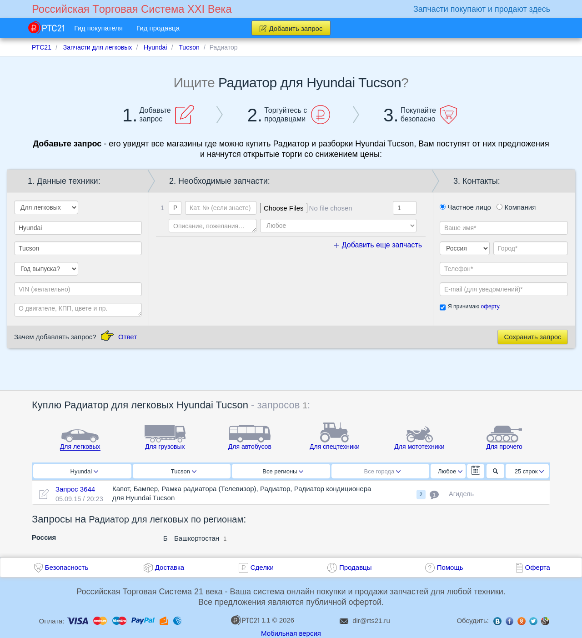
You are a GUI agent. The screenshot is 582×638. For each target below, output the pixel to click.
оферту (490, 306)
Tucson (183, 471)
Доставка (169, 567)
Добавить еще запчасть (378, 245)
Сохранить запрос (532, 337)
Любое (450, 471)
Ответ (127, 337)
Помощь (450, 567)
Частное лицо (465, 207)
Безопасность (67, 567)
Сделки (262, 567)
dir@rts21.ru (371, 620)
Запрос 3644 (75, 489)
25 (529, 471)
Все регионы (282, 471)
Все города (382, 471)
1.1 (250, 620)
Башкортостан (196, 538)
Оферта (537, 567)
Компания (516, 207)
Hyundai (84, 471)
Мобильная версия (291, 633)
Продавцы (355, 567)
